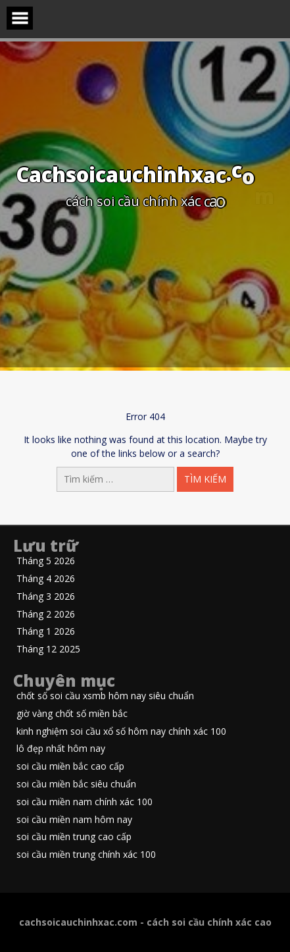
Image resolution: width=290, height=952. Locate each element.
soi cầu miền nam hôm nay (74, 820)
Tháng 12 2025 (48, 649)
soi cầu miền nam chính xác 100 (84, 802)
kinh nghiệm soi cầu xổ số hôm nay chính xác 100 (121, 731)
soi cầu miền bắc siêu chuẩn (76, 784)
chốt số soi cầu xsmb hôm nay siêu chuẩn (105, 696)
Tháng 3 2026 (45, 596)
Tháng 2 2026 (45, 614)
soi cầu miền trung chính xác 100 (86, 854)
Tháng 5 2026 (45, 561)
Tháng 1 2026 (45, 631)
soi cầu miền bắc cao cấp (70, 766)
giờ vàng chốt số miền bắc (72, 714)
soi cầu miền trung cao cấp (74, 837)
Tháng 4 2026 (45, 579)
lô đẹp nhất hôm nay (60, 748)
